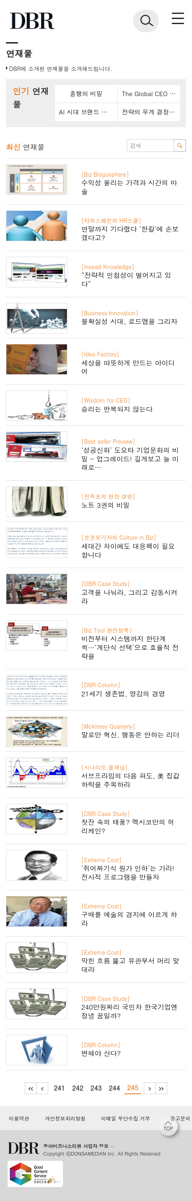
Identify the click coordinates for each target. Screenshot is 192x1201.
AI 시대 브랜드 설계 (86, 112)
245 (132, 1087)
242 (77, 1088)
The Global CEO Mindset (151, 93)
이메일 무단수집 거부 (125, 1118)
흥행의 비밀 (86, 93)
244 (114, 1088)
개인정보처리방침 (65, 1118)
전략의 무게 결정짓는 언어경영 (151, 112)
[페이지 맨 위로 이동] (170, 1128)
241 (59, 1088)
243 (96, 1088)
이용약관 (19, 1118)
